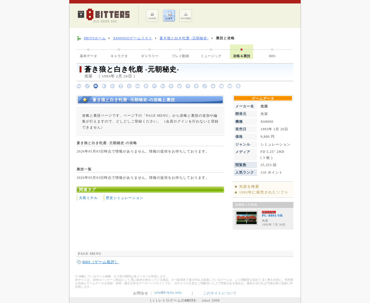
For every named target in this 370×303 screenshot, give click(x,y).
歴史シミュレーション (124, 198)
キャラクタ (119, 56)
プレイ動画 (180, 56)
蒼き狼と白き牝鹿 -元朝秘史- (184, 38)
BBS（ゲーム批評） (100, 262)
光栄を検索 (249, 186)
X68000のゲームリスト (132, 38)
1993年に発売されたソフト (263, 192)
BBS (272, 56)
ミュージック (211, 56)
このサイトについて (220, 293)
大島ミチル (88, 198)
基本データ (88, 56)
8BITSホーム (95, 38)
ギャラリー (149, 56)
